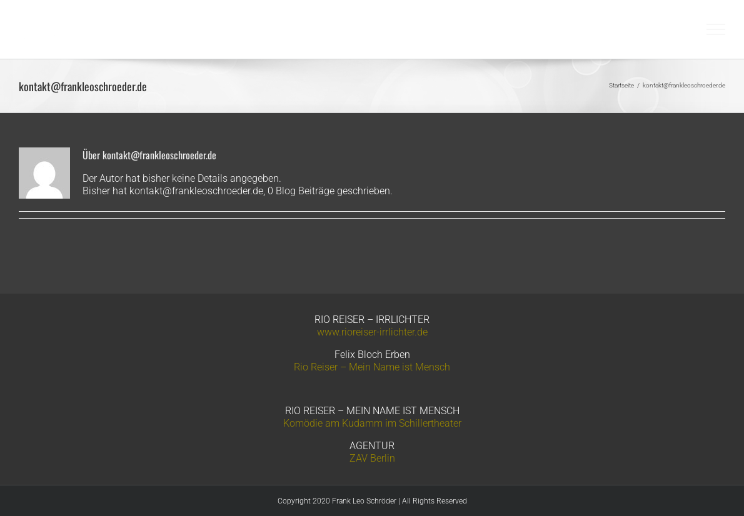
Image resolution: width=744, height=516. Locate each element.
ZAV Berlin (372, 458)
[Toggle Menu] (716, 29)
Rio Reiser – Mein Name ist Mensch (372, 367)
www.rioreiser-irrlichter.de (372, 332)
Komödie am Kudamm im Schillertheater (372, 423)
